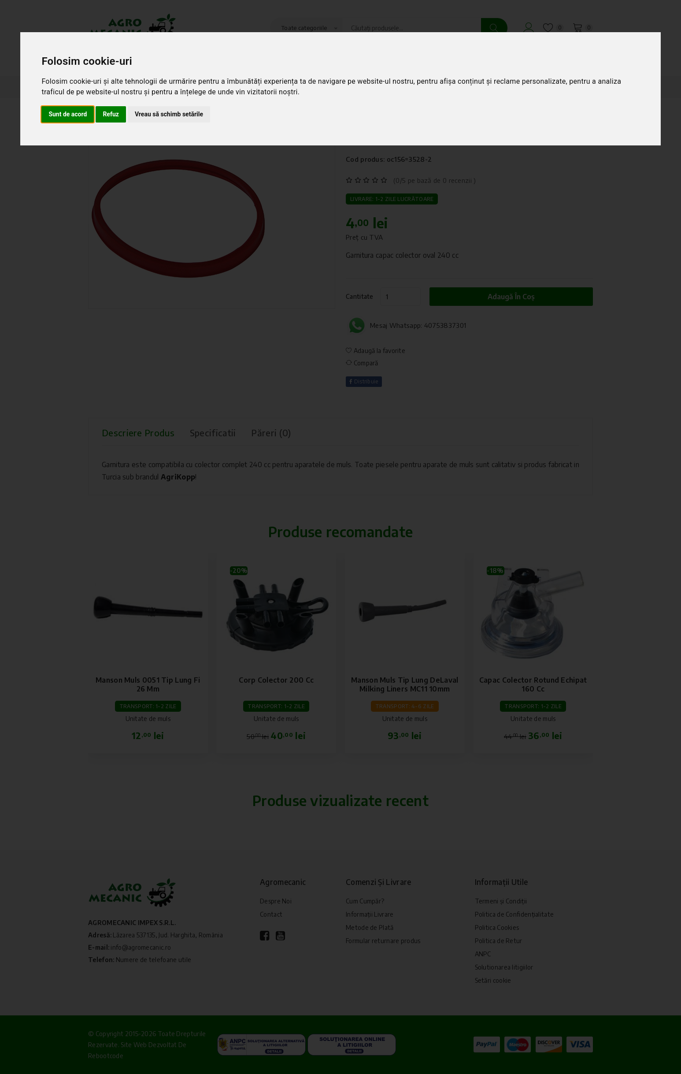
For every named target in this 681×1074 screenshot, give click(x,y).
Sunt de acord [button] (67, 114)
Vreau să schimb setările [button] (169, 114)
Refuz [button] (111, 114)
